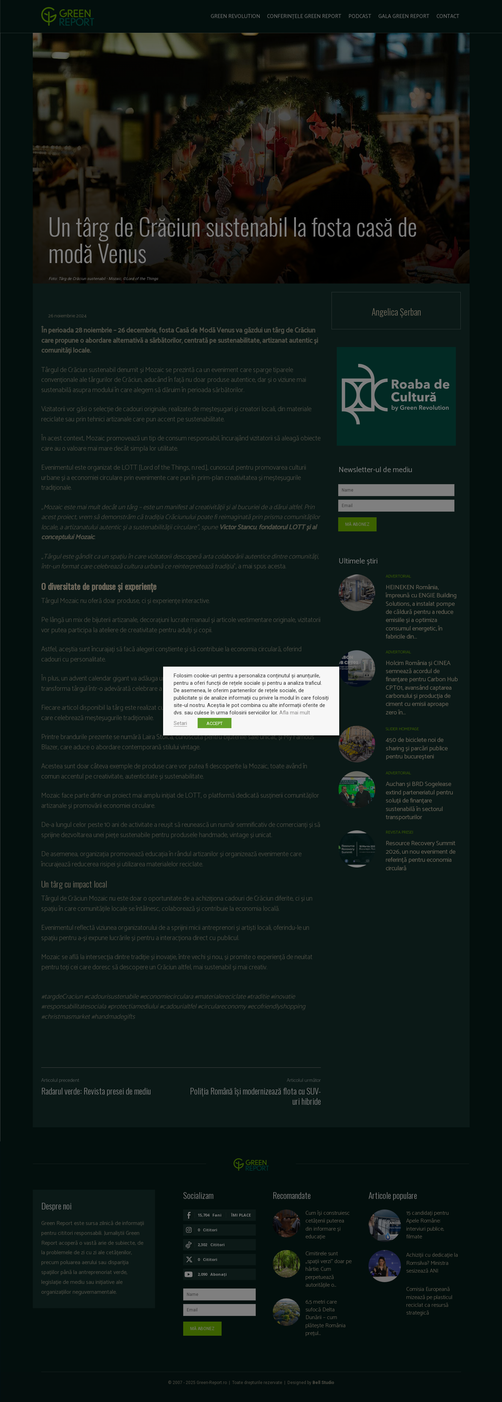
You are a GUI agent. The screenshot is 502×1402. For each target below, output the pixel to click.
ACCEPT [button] (214, 723)
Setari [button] (180, 723)
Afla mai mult (294, 712)
